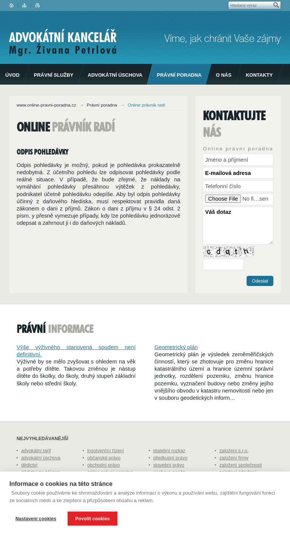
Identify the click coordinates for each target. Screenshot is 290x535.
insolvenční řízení (105, 450)
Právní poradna (179, 75)
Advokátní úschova (115, 75)
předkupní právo (170, 458)
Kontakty (259, 75)
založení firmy (233, 458)
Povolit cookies (93, 518)
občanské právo (103, 458)
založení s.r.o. (233, 450)
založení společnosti (240, 465)
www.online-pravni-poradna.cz (46, 104)
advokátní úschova (40, 458)
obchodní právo (103, 465)
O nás (223, 75)
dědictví (29, 465)
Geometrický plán (176, 347)
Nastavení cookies (35, 518)
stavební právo (168, 465)
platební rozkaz (169, 450)
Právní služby (54, 75)
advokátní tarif (36, 450)
